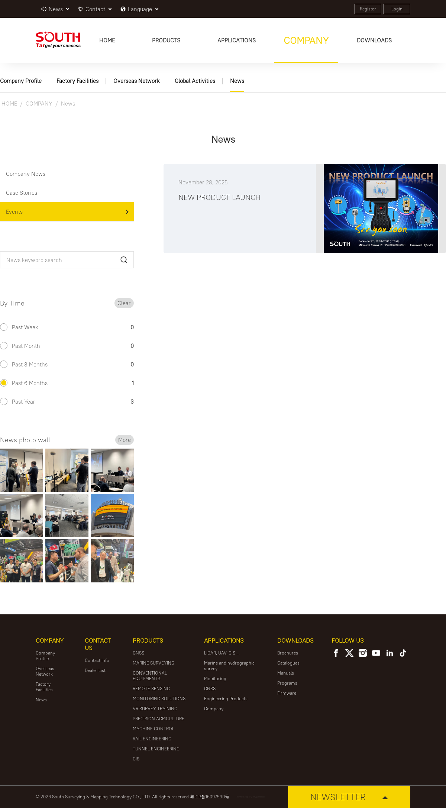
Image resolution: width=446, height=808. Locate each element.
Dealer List (95, 670)
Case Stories (21, 192)
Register (368, 9)
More (124, 439)
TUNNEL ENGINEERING (156, 749)
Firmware (286, 693)
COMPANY (39, 103)
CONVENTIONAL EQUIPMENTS (150, 675)
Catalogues (288, 663)
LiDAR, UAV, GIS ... (222, 653)
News (237, 80)
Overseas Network (136, 80)
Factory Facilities (77, 80)
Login (397, 9)
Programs (287, 683)
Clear (124, 303)
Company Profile (21, 80)
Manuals (285, 673)
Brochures (287, 653)
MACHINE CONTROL (153, 728)
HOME (9, 103)
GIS (136, 759)
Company (213, 708)
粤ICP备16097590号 (209, 796)
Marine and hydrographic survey (229, 665)
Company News (25, 173)
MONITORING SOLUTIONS (159, 698)
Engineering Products (226, 698)
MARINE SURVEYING (153, 663)
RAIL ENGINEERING (152, 738)
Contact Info (97, 660)
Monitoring (215, 678)
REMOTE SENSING (151, 688)
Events (14, 211)
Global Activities (195, 80)
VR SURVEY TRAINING (155, 708)
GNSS (138, 653)
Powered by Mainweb (250, 797)
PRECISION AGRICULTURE (158, 718)
